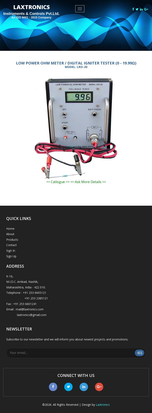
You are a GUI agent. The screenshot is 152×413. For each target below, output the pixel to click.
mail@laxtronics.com (30, 309)
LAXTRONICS (31, 12)
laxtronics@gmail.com (26, 315)
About (10, 234)
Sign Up (11, 256)
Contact (11, 245)
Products (12, 240)
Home (10, 229)
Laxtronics (103, 405)
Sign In (10, 251)
